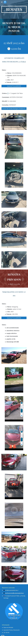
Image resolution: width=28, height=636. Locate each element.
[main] (14, 9)
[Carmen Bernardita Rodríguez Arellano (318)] (14, 109)
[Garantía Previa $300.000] (14, 86)
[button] (2, 2)
